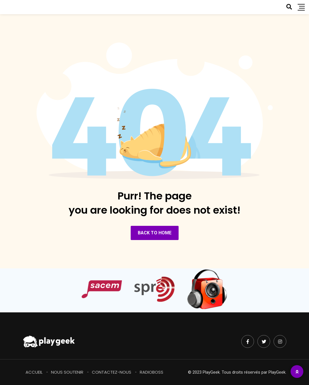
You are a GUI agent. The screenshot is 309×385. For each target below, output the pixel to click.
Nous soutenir (67, 372)
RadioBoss (151, 372)
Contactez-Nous (111, 372)
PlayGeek (276, 372)
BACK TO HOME (155, 232)
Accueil (34, 372)
